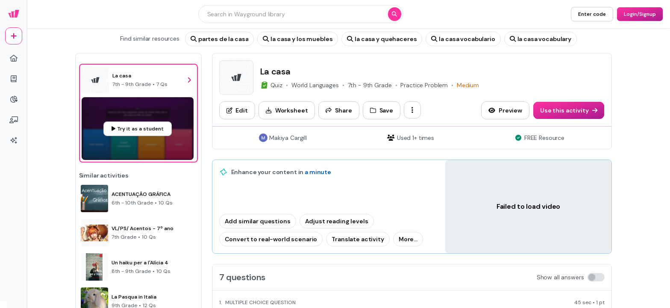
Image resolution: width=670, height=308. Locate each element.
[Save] (381, 110)
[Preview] (505, 110)
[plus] (13, 35)
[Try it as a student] (137, 128)
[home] (13, 58)
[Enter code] (592, 14)
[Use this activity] (569, 110)
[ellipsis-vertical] (412, 109)
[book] (13, 78)
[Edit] (237, 110)
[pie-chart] (13, 99)
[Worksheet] (287, 110)
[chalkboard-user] (13, 119)
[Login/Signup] (640, 14)
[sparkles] (13, 140)
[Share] (338, 110)
